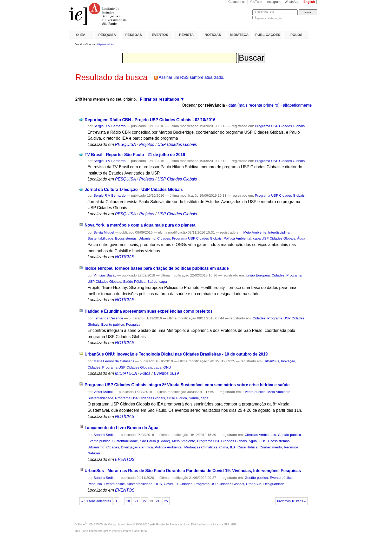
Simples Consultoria (134, 530)
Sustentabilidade (100, 238)
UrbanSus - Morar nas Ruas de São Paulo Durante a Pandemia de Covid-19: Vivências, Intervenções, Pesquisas (192, 470)
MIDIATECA (239, 35)
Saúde (152, 282)
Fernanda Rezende (108, 318)
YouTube (256, 2)
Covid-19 (171, 484)
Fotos (145, 373)
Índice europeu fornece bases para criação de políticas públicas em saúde (156, 268)
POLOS (296, 35)
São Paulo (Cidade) (155, 441)
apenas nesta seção (269, 18)
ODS (262, 441)
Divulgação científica (137, 447)
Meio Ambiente (254, 232)
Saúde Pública (134, 282)
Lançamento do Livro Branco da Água (121, 428)
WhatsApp (292, 2)
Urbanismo (147, 238)
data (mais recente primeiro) (254, 105)
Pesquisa (133, 324)
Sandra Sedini (104, 435)
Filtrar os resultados (159, 99)
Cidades (163, 238)
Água (301, 238)
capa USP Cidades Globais (274, 238)
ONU (167, 367)
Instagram (273, 2)
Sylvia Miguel (104, 232)
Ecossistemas (125, 238)
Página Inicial (105, 44)
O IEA (81, 35)
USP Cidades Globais (177, 144)
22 (145, 501)
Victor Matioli (103, 392)
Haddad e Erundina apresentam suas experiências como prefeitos (148, 311)
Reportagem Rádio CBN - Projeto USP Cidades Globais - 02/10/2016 (150, 120)
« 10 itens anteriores (96, 501)
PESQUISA (107, 35)
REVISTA (186, 35)
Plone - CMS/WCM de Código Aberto (101, 524)
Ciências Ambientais (260, 435)
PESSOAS (133, 35)
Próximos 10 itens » (291, 501)
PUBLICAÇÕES (267, 35)
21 (136, 501)
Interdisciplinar (279, 232)
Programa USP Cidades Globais (280, 126)
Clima (223, 447)
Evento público (112, 324)
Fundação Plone (166, 524)
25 (166, 501)
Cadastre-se (237, 2)
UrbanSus (271, 361)
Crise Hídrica (177, 398)
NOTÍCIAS (213, 35)
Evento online (114, 484)
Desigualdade (274, 484)
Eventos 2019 (166, 373)
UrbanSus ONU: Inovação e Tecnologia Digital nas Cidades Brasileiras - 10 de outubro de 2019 (176, 354)
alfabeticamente (297, 105)
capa (163, 282)
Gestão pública (289, 435)
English (309, 2)
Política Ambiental (237, 238)
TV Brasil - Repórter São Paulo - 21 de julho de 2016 (135, 154)
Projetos (147, 144)
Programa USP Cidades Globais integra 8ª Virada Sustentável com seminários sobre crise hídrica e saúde (187, 385)
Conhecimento (271, 447)
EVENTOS (160, 35)
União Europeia (258, 275)
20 (128, 501)
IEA (233, 447)
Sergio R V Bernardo (110, 126)
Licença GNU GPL (225, 524)
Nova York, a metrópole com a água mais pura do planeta (139, 225)
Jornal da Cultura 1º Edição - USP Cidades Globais (134, 189)
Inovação (288, 361)
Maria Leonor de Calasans (114, 361)
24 (158, 501)
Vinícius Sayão (105, 275)
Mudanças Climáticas (200, 447)
